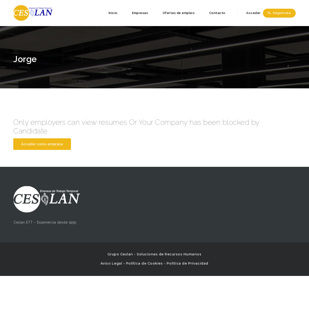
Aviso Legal (111, 263)
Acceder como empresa (42, 144)
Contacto (217, 13)
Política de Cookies (144, 263)
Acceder (251, 13)
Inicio (113, 13)
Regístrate (279, 13)
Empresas (140, 13)
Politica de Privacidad (187, 263)
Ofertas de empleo (179, 13)
